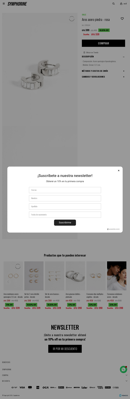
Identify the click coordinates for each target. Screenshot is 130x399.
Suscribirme (65, 222)
